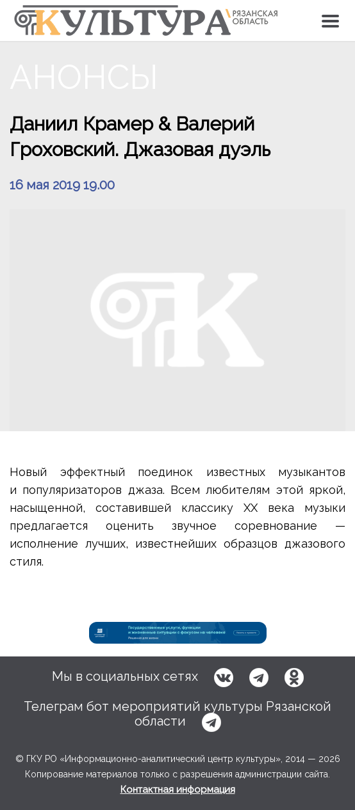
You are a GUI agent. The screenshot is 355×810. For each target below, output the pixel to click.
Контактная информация (177, 789)
